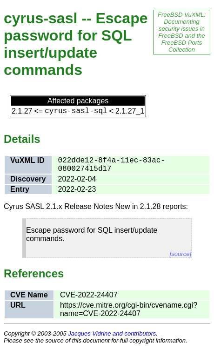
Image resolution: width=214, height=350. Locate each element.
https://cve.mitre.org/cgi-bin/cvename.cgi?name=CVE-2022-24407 (128, 309)
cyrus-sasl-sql (76, 111)
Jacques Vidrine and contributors (112, 333)
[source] (180, 253)
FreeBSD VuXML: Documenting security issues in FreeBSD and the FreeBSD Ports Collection (182, 32)
